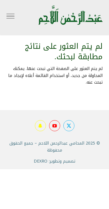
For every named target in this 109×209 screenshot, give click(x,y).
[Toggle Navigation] (10, 17)
